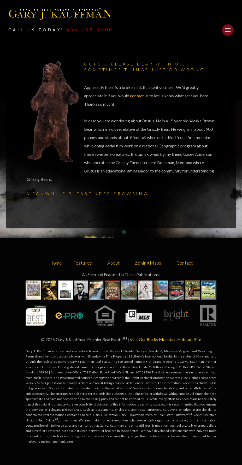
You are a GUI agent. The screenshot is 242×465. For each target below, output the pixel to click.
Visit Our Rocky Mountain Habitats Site (165, 339)
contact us (139, 95)
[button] (228, 30)
